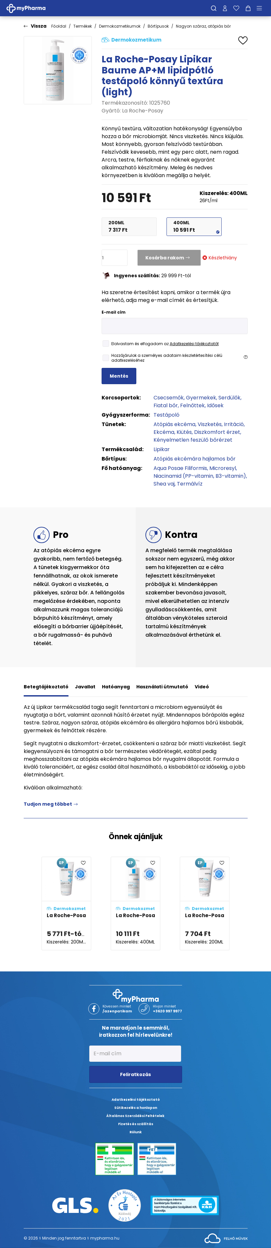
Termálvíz (190, 484)
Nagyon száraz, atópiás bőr (203, 26)
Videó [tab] (202, 686)
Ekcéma (164, 432)
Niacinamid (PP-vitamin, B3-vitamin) (200, 476)
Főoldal (58, 26)
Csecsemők (169, 397)
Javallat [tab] (85, 686)
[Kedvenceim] (236, 8)
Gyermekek (201, 397)
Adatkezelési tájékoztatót (194, 343)
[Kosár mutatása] (248, 8)
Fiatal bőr (166, 405)
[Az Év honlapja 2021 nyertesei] (124, 1205)
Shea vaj (164, 484)
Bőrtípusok (158, 26)
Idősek (215, 405)
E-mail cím (114, 312)
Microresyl (222, 468)
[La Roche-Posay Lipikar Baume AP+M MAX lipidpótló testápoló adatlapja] (66, 903)
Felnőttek (192, 405)
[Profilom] (224, 8)
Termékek (82, 26)
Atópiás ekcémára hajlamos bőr (195, 458)
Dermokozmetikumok (120, 26)
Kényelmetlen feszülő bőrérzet (193, 440)
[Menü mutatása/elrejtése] (261, 8)
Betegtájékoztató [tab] (46, 686)
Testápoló (166, 415)
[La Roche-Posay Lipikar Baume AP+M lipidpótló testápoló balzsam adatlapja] (135, 903)
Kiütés (184, 432)
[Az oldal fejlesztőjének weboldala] (226, 1238)
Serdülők (229, 397)
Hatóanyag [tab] (116, 686)
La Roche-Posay (142, 110)
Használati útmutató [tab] (162, 686)
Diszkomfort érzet (217, 432)
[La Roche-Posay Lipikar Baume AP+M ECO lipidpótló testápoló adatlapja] (204, 903)
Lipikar (162, 449)
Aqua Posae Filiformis (180, 468)
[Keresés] (213, 8)
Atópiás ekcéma (174, 424)
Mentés (119, 376)
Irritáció (234, 424)
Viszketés (210, 424)
